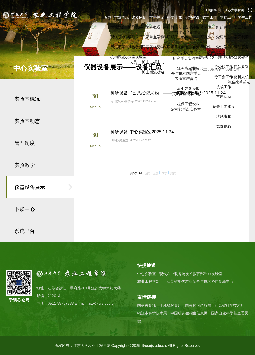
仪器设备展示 (29, 199)
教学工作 (209, 17)
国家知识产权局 (198, 305)
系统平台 (24, 243)
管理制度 (24, 155)
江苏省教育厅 (170, 305)
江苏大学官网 (234, 10)
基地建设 (192, 17)
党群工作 (227, 17)
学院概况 (121, 17)
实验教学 (24, 177)
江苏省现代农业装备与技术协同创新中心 (200, 281)
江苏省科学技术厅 (229, 305)
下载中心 (24, 221)
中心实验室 (146, 274)
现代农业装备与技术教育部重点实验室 (190, 274)
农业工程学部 (148, 281)
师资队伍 (139, 17)
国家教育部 (146, 305)
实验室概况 (27, 111)
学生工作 (245, 17)
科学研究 (174, 17)
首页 (107, 17)
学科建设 (156, 17)
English (211, 10)
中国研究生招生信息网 (189, 313)
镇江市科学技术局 (152, 313)
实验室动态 (27, 133)
